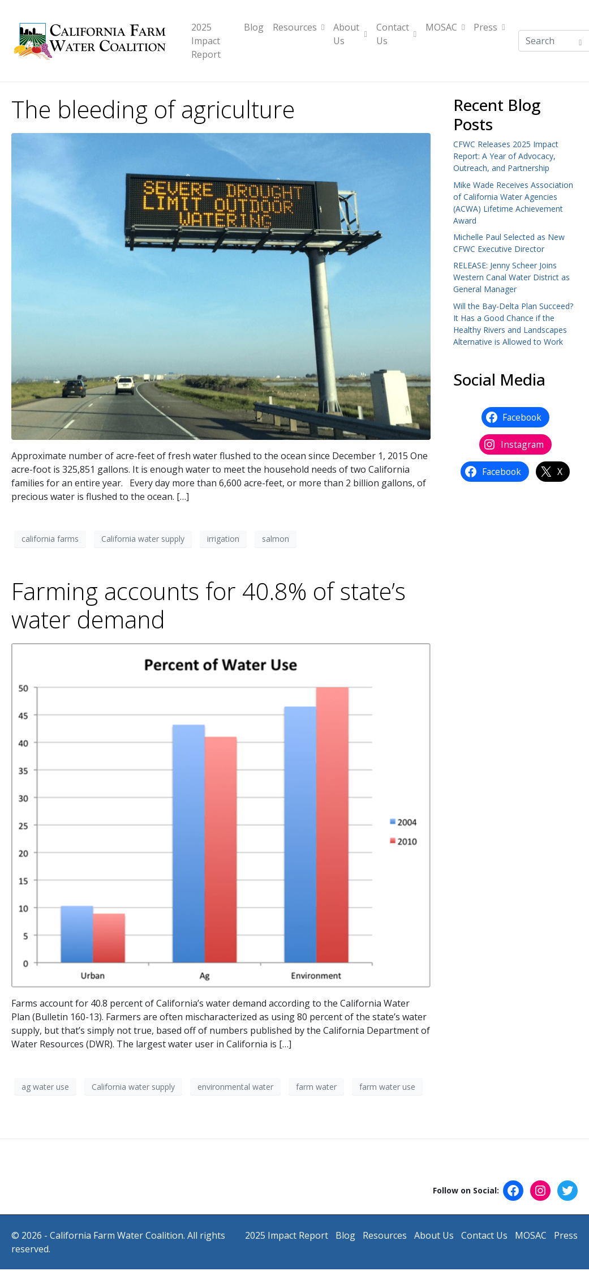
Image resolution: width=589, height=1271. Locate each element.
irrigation (223, 538)
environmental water (235, 1086)
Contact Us (396, 34)
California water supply (142, 538)
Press (489, 27)
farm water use (387, 1086)
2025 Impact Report (206, 41)
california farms (50, 538)
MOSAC (445, 27)
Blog (254, 27)
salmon (275, 538)
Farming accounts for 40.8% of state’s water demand (208, 605)
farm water (316, 1086)
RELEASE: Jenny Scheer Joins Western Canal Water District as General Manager (511, 277)
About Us (350, 34)
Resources (298, 27)
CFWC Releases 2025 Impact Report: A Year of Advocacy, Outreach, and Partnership (505, 156)
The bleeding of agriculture (153, 109)
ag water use (45, 1086)
